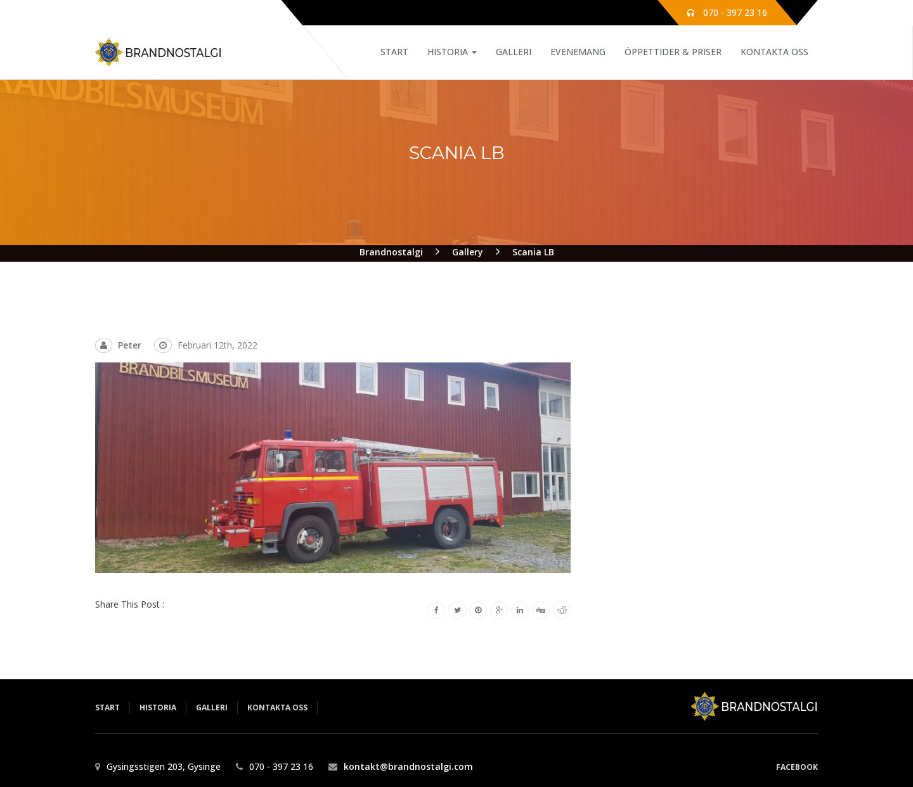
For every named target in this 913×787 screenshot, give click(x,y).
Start (394, 52)
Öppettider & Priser (673, 52)
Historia (452, 52)
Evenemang (577, 52)
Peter (129, 345)
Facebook (797, 767)
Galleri (513, 52)
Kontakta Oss (774, 52)
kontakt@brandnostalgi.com (408, 766)
